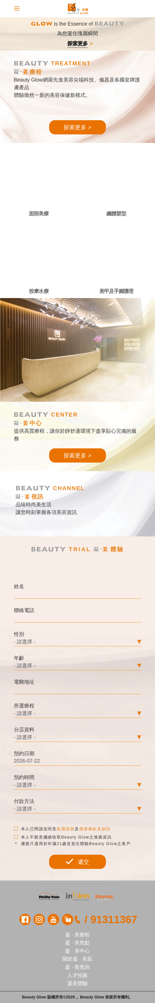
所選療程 (24, 706)
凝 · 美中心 (77, 951)
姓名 (19, 586)
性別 (19, 634)
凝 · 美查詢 (77, 967)
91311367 (114, 919)
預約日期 (24, 753)
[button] (63, 518)
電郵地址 (24, 682)
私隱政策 (66, 829)
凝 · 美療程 (77, 935)
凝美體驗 (77, 983)
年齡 (19, 658)
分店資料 (24, 730)
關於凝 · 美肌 (77, 959)
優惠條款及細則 (95, 829)
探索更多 (77, 43)
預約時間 (24, 777)
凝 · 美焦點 (77, 943)
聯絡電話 (24, 610)
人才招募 (77, 975)
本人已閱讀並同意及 (62, 829)
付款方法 (24, 801)
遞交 (77, 862)
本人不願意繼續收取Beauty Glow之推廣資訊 (63, 837)
